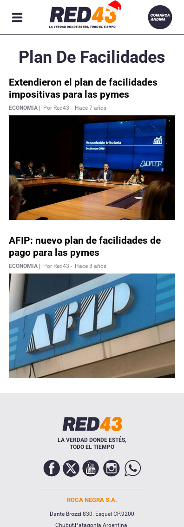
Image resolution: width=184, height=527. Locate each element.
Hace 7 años (90, 108)
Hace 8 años (90, 266)
